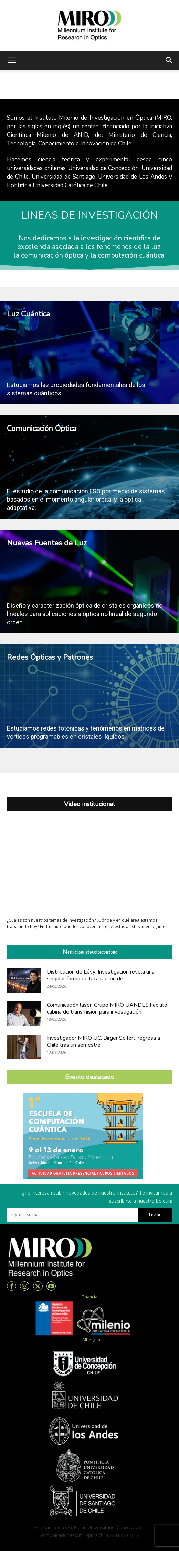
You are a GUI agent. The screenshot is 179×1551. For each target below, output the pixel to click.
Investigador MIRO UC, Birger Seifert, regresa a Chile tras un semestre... (103, 1041)
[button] (12, 60)
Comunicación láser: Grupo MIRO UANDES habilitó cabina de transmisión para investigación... (107, 1008)
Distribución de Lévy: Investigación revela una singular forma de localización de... (101, 975)
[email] (72, 1215)
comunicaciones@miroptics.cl (71, 1535)
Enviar (155, 1215)
